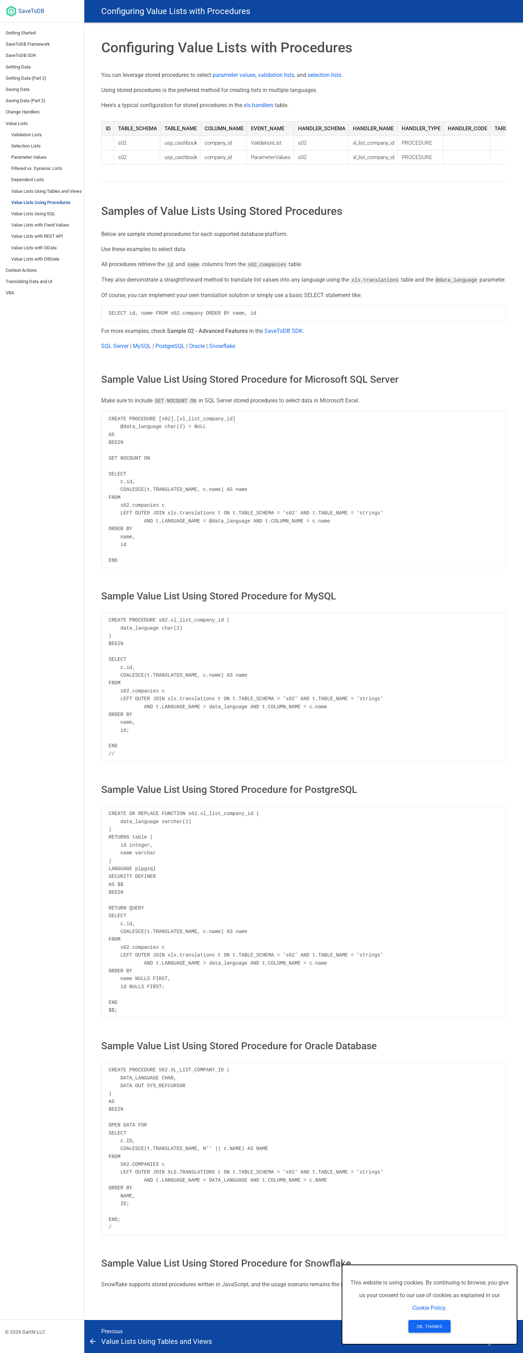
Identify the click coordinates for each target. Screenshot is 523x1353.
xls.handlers (258, 105)
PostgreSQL (170, 345)
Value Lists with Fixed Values (40, 225)
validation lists (276, 75)
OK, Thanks (429, 1326)
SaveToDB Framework (28, 44)
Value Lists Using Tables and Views (46, 191)
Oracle (197, 345)
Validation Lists (26, 134)
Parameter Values (29, 157)
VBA (10, 292)
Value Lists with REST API (37, 236)
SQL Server (115, 345)
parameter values (234, 75)
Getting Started (20, 32)
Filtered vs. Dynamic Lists (36, 168)
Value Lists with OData (34, 247)
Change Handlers (23, 111)
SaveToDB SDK (21, 55)
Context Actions (21, 270)
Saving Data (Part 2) (25, 100)
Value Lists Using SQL (33, 213)
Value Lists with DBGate (35, 259)
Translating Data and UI (29, 281)
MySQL (142, 345)
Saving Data (18, 89)
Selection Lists (26, 146)
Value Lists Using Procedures (41, 202)
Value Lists (17, 123)
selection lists (324, 75)
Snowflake (222, 345)
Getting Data (18, 67)
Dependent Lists (27, 179)
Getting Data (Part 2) (26, 78)
